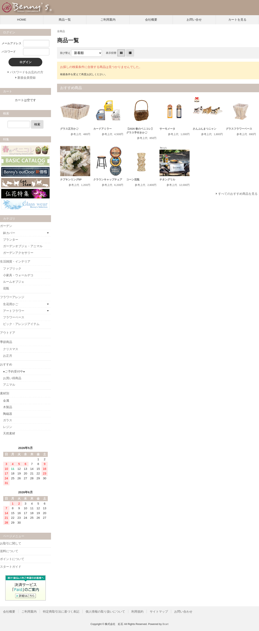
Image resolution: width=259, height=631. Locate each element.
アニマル (9, 384)
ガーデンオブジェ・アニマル (22, 246)
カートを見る (237, 19)
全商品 (61, 31)
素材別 (4, 393)
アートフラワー (13, 310)
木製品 (7, 407)
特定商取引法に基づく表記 (61, 611)
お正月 (7, 355)
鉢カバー (9, 233)
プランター (10, 239)
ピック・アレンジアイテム (21, 324)
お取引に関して (10, 543)
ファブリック (12, 268)
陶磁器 (7, 413)
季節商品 (6, 342)
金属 (6, 400)
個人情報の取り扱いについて (105, 611)
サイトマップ (159, 611)
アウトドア (7, 332)
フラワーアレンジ (12, 297)
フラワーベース (13, 317)
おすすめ (6, 364)
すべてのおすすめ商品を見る (238, 193)
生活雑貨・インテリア (15, 261)
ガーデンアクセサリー (18, 252)
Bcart (165, 624)
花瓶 (6, 288)
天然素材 (9, 433)
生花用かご (10, 304)
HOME (21, 19)
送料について (9, 551)
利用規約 (137, 611)
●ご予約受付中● (14, 371)
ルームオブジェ (13, 281)
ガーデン (6, 226)
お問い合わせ (183, 611)
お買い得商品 (12, 378)
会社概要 (151, 19)
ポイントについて (12, 559)
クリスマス (10, 349)
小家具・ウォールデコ (18, 275)
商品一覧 (65, 19)
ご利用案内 (108, 19)
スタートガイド (10, 566)
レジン (7, 427)
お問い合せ (194, 19)
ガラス (7, 420)
